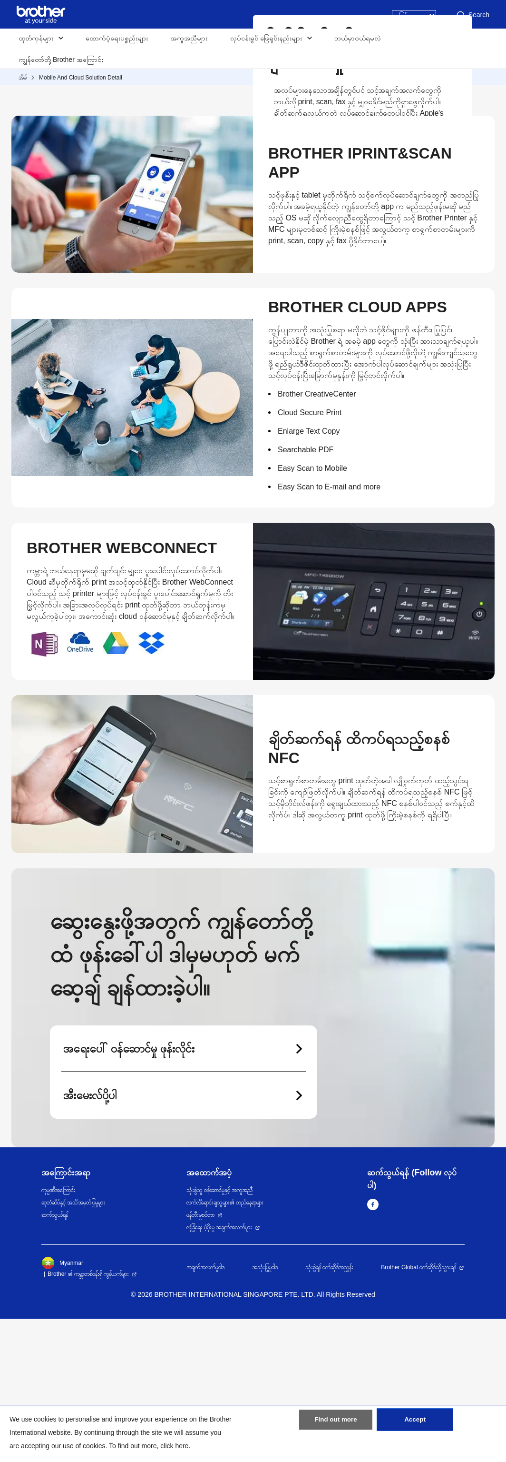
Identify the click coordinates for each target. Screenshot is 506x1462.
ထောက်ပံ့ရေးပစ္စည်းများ (117, 38)
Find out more (336, 1425)
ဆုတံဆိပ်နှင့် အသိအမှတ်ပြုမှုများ (73, 1346)
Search (472, 15)
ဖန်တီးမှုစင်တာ (200, 1358)
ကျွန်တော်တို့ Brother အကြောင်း (61, 59)
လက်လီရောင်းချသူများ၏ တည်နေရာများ (224, 1346)
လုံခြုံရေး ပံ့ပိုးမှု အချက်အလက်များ (219, 1370)
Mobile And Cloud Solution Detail (80, 77)
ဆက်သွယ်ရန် (54, 1358)
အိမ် (23, 77)
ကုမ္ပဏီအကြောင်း (58, 1333)
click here (174, 1446)
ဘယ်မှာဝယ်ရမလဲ (357, 38)
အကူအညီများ (189, 38)
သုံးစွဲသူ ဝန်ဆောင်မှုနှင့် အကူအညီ (219, 1333)
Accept (414, 1425)
